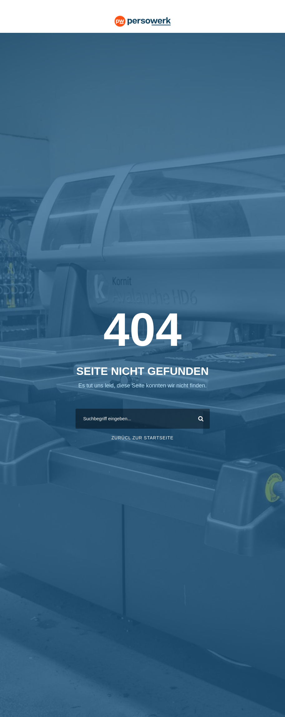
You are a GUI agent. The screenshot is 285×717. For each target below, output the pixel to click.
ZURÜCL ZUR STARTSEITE (142, 437)
